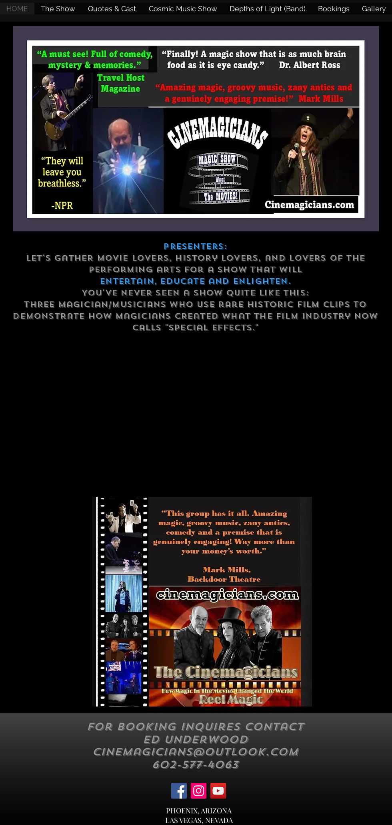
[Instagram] (198, 791)
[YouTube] (218, 791)
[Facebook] (179, 791)
